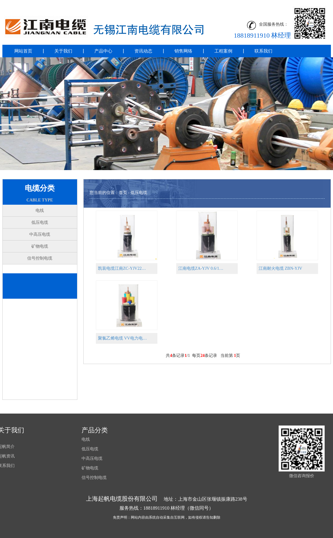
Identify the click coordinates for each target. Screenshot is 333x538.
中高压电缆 (39, 234)
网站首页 (23, 51)
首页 (123, 192)
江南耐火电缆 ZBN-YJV (280, 268)
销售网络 (183, 51)
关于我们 (63, 51)
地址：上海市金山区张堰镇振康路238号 (205, 499)
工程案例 (223, 51)
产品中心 (103, 51)
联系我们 (263, 51)
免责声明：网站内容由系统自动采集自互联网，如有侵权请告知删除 (166, 517)
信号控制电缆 (39, 258)
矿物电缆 (39, 246)
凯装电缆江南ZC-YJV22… (122, 268)
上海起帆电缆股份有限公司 (122, 498)
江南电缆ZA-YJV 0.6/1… (200, 268)
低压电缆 (39, 222)
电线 (40, 210)
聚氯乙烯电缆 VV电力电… (122, 338)
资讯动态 (143, 51)
